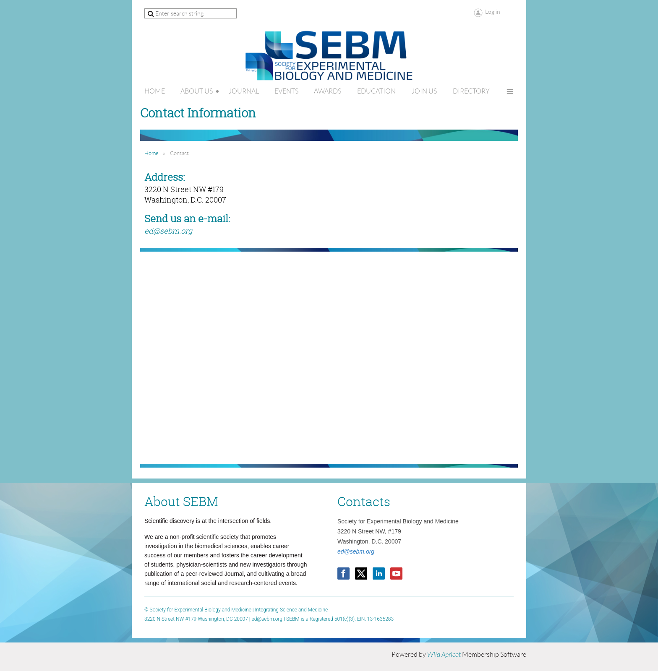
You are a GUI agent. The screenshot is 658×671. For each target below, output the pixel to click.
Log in (492, 11)
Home (151, 153)
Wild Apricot (444, 654)
